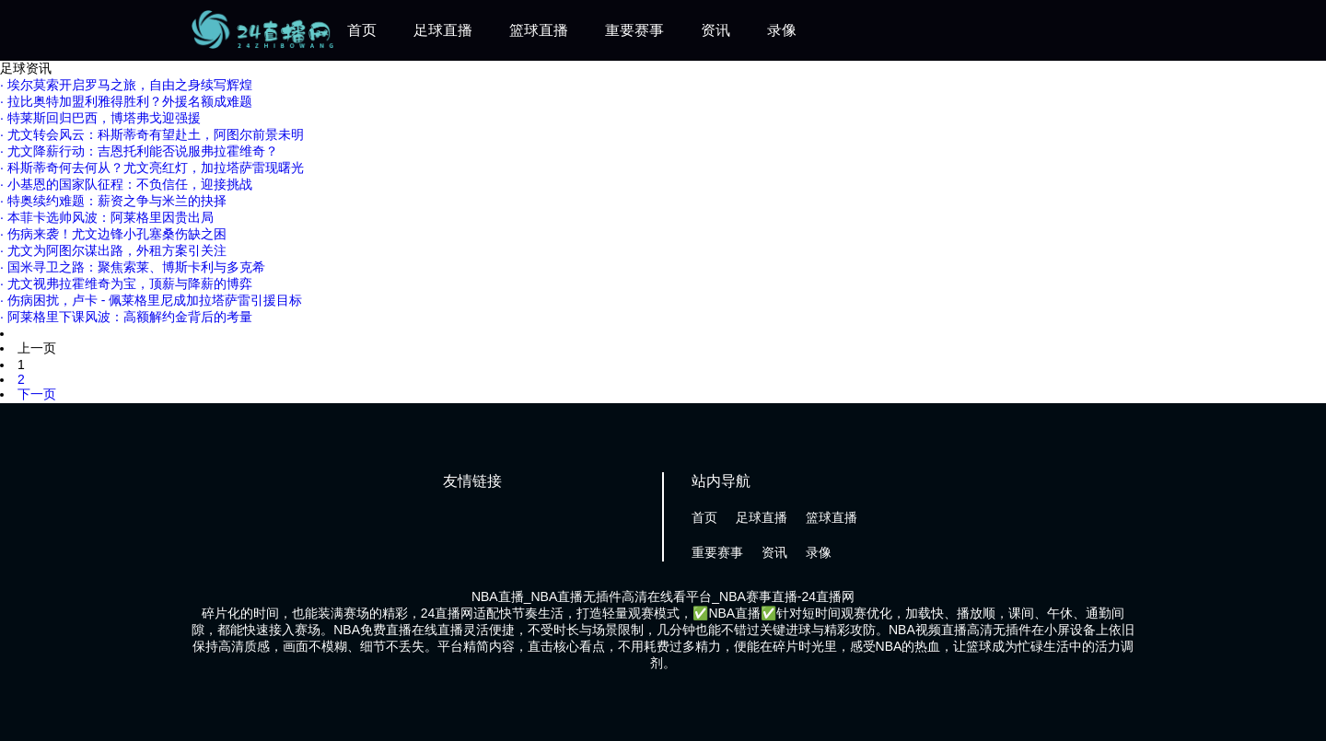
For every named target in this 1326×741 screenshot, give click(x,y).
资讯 (715, 30)
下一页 (36, 394)
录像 (782, 30)
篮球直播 (538, 30)
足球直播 (442, 30)
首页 (362, 30)
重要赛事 (634, 30)
